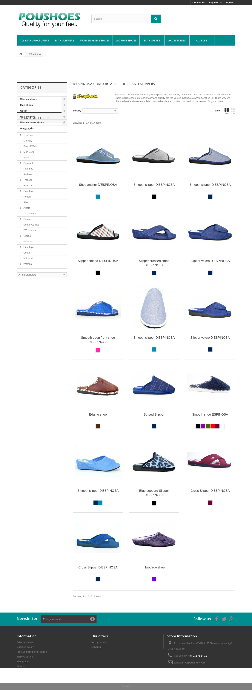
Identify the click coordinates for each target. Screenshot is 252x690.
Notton (27, 219)
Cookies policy (25, 647)
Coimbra (28, 214)
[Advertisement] (126, 69)
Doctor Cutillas (31, 247)
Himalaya (28, 270)
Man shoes (152, 40)
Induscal (28, 281)
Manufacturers (35, 142)
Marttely (27, 163)
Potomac (28, 191)
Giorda (27, 258)
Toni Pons (28, 158)
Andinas (27, 197)
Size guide (23, 661)
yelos (26, 180)
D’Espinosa (29, 253)
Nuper (26, 152)
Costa (26, 275)
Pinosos (27, 264)
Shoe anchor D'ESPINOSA (98, 185)
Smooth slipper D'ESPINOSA (154, 185)
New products (99, 642)
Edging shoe (98, 414)
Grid (227, 111)
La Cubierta (29, 236)
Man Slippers (64, 40)
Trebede (28, 202)
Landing (96, 647)
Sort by (77, 110)
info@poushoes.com (193, 662)
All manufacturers (34, 40)
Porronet (28, 186)
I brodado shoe (154, 567)
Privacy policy (25, 642)
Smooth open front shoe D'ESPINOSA (98, 340)
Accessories (177, 40)
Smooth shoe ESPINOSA (210, 414)
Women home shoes (95, 40)
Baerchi (27, 208)
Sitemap (21, 666)
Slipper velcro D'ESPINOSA (210, 261)
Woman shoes (126, 40)
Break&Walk (30, 169)
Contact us (199, 2)
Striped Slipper (154, 414)
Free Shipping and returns (32, 651)
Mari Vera (28, 174)
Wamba (27, 286)
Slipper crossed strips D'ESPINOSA (154, 263)
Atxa (25, 225)
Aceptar (126, 686)
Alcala (26, 230)
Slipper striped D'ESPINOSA (98, 261)
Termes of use (25, 656)
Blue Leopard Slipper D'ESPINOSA (154, 493)
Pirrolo (26, 242)
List (233, 111)
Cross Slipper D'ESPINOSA (210, 490)
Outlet (201, 40)
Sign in (229, 2)
